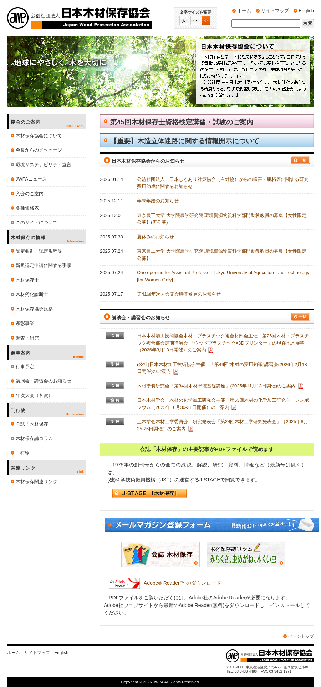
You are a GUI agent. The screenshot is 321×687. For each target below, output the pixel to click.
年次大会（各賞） (34, 395)
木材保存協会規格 (34, 309)
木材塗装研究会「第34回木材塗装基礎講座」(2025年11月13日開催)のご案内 (216, 386)
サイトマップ (275, 10)
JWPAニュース (31, 179)
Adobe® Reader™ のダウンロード (165, 583)
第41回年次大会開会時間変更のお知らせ (179, 294)
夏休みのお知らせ (155, 236)
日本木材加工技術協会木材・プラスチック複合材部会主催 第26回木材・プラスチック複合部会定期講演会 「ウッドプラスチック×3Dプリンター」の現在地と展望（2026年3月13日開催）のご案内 (223, 342)
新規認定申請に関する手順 (43, 265)
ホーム (244, 10)
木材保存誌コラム (34, 438)
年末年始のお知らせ (158, 200)
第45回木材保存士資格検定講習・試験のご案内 (181, 122)
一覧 (302, 160)
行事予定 (25, 366)
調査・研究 (27, 338)
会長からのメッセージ (39, 150)
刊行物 (23, 453)
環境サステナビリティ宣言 (43, 164)
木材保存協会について (39, 135)
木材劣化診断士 (32, 294)
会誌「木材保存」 (34, 424)
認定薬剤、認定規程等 (39, 251)
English (306, 10)
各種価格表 (27, 208)
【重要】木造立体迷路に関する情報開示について (184, 141)
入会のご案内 (30, 193)
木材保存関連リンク (36, 481)
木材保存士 (27, 280)
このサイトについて (36, 222)
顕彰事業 (25, 323)
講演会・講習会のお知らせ (43, 381)
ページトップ (301, 636)
